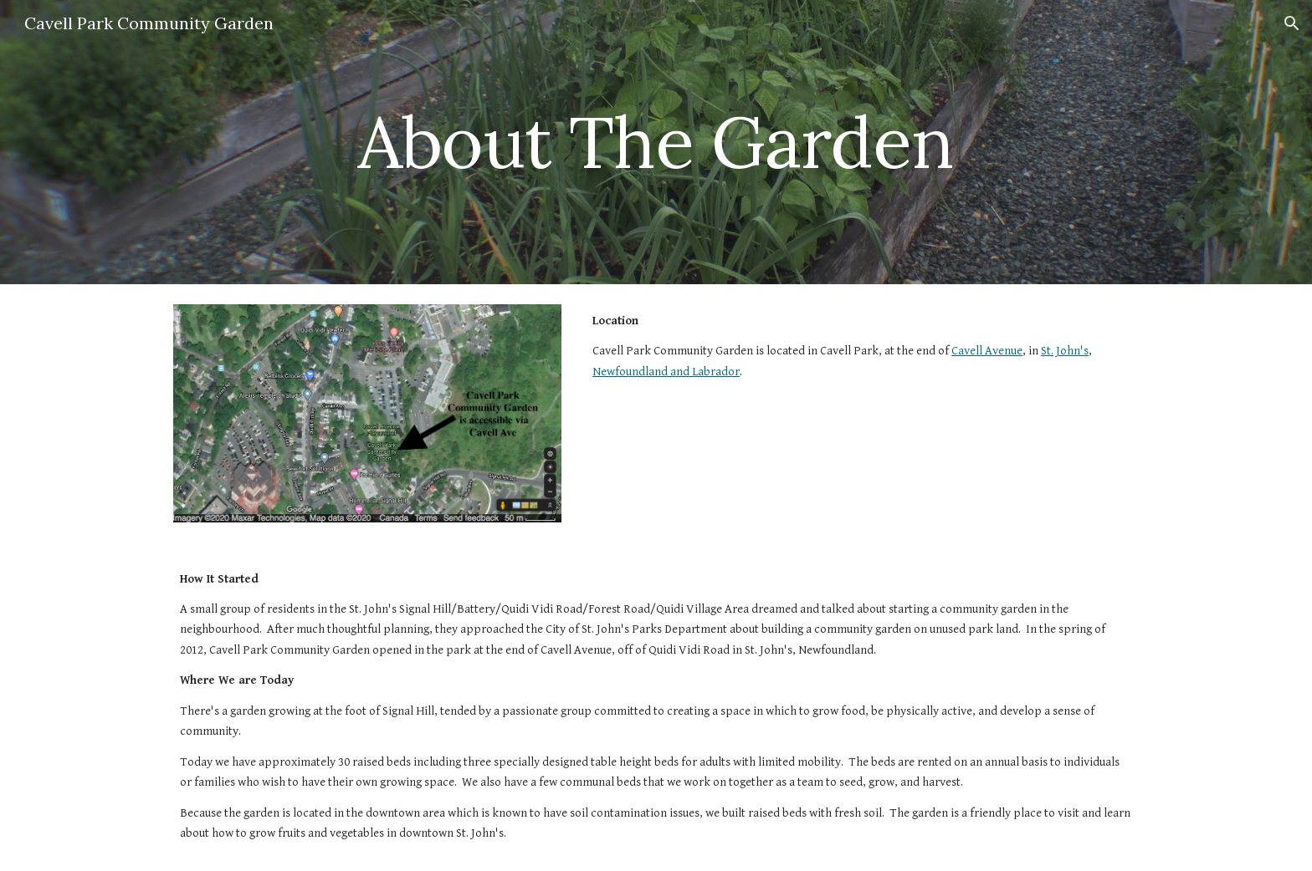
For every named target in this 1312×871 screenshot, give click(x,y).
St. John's (1065, 351)
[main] (656, 141)
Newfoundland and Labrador (666, 371)
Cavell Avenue (986, 351)
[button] (1292, 23)
